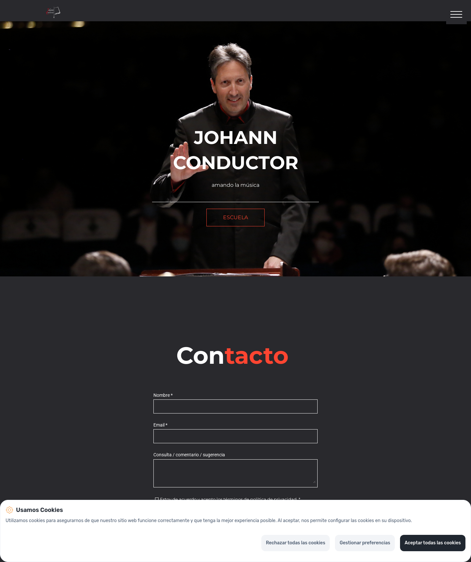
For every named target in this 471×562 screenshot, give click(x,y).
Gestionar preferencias (365, 543)
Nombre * (163, 396)
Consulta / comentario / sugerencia (189, 455)
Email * (160, 425)
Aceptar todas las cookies (433, 543)
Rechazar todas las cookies (295, 543)
